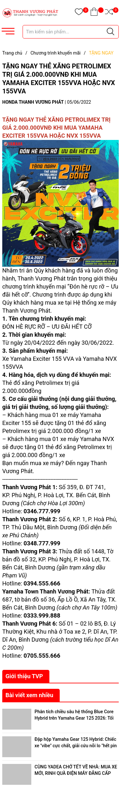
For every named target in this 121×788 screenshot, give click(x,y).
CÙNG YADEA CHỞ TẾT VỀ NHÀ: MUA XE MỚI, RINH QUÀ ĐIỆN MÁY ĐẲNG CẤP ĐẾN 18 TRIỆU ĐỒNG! (76, 773)
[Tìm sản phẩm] (71, 31)
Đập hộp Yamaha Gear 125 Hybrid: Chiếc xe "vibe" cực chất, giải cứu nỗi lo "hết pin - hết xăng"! (76, 745)
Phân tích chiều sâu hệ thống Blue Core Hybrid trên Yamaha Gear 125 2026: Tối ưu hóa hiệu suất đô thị (74, 718)
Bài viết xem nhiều (29, 695)
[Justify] (110, 31)
